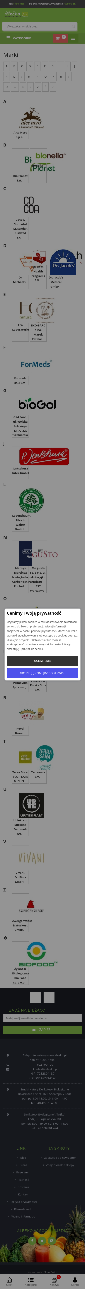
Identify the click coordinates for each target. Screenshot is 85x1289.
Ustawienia (42, 661)
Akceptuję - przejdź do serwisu (42, 673)
